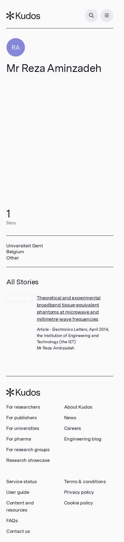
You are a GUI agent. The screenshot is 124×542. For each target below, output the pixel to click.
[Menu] (106, 15)
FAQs (12, 520)
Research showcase (28, 460)
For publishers (21, 417)
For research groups (28, 449)
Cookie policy (78, 503)
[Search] (91, 15)
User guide (17, 492)
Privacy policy (79, 492)
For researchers (23, 407)
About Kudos (78, 407)
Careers (72, 428)
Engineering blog (82, 439)
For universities (22, 428)
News (70, 417)
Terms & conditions (85, 481)
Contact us (18, 531)
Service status (21, 481)
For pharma (18, 439)
